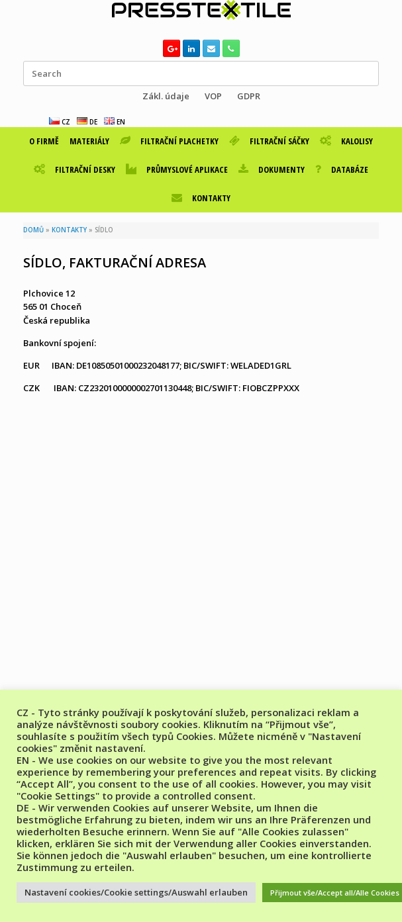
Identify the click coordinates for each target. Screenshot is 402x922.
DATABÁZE (341, 169)
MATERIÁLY (89, 141)
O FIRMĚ (44, 141)
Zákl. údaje (165, 96)
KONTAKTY (201, 198)
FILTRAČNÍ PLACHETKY (169, 141)
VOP (213, 96)
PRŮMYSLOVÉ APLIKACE (177, 169)
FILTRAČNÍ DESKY (74, 169)
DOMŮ (33, 230)
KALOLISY (346, 141)
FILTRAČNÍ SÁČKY (269, 141)
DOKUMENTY (271, 169)
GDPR (248, 96)
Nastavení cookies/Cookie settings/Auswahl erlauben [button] (136, 892)
